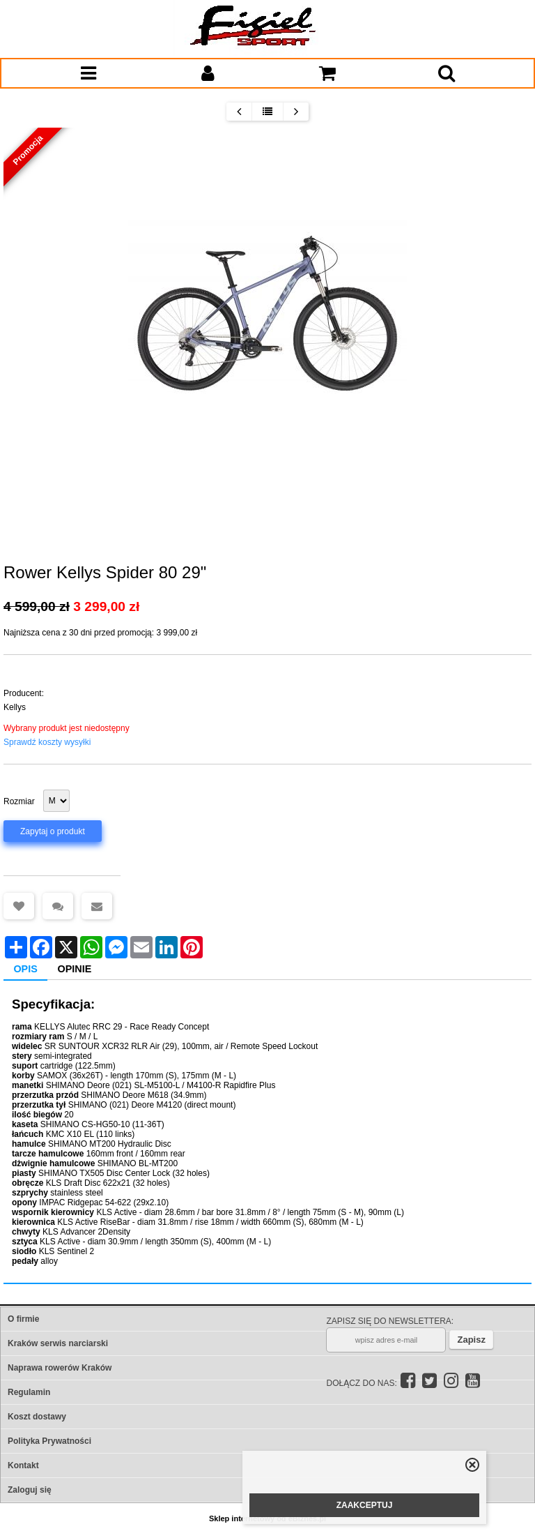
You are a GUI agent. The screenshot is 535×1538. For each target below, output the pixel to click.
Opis (25, 968)
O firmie (23, 1319)
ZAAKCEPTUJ (364, 1505)
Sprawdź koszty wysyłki (47, 742)
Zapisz (471, 1339)
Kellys (14, 707)
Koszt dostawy (37, 1417)
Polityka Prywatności (49, 1441)
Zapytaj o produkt (52, 831)
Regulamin (29, 1392)
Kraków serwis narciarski (58, 1343)
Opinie (75, 968)
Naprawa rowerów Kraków (59, 1368)
